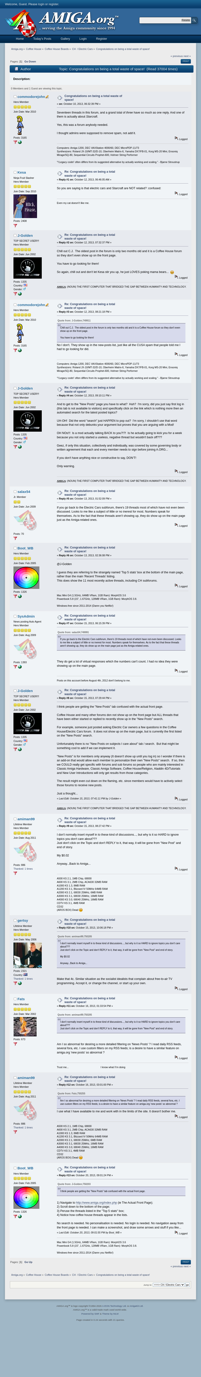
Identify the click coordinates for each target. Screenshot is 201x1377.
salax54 (23, 492)
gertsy (22, 920)
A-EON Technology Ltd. (114, 1306)
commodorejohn (31, 97)
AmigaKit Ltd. (136, 1306)
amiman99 (26, 819)
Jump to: (147, 1285)
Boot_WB (25, 548)
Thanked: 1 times (23, 868)
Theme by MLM (110, 1313)
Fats (21, 999)
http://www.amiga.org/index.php (96, 1202)
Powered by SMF (90, 1313)
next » (187, 56)
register (53, 4)
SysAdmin (26, 616)
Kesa (21, 172)
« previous (177, 56)
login (41, 4)
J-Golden (25, 235)
